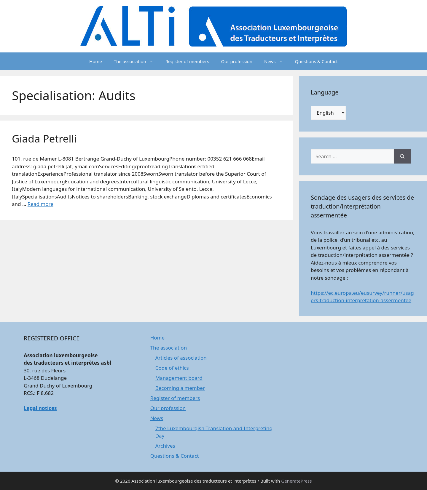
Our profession (236, 61)
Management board (179, 377)
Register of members (187, 61)
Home (95, 61)
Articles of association (181, 357)
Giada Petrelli (44, 138)
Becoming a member (180, 388)
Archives (165, 445)
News (276, 61)
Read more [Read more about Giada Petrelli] (40, 204)
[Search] (402, 156)
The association (137, 61)
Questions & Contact (316, 61)
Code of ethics (172, 367)
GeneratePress (296, 481)
